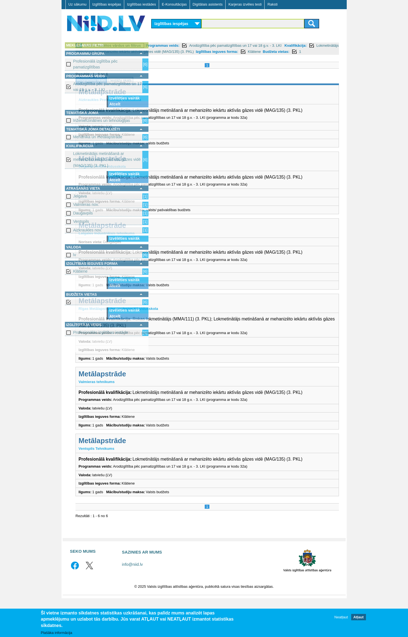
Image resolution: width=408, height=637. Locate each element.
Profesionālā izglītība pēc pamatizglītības (95, 64)
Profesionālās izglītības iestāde (100, 332)
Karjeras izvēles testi (245, 4)
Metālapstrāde (180, 98)
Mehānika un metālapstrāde (97, 137)
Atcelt (115, 104)
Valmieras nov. (86, 204)
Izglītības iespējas (106, 4)
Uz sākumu (78, 4)
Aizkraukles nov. (87, 230)
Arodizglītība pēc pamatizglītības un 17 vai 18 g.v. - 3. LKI (107, 87)
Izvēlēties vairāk (124, 98)
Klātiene (80, 271)
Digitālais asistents (208, 4)
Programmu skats (169, 86)
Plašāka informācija (56, 633)
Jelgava (80, 196)
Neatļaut (341, 617)
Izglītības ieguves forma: (189, 58)
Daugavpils (83, 213)
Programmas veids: (240, 45)
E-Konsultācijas (174, 4)
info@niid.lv (132, 603)
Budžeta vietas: (248, 58)
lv (74, 255)
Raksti (272, 4)
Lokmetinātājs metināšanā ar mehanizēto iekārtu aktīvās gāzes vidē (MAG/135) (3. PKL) (107, 159)
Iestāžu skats (198, 86)
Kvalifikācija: (190, 52)
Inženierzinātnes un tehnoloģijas (101, 120)
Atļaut (358, 617)
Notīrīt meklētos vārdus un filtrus (190, 45)
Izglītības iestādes (141, 4)
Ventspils (81, 221)
